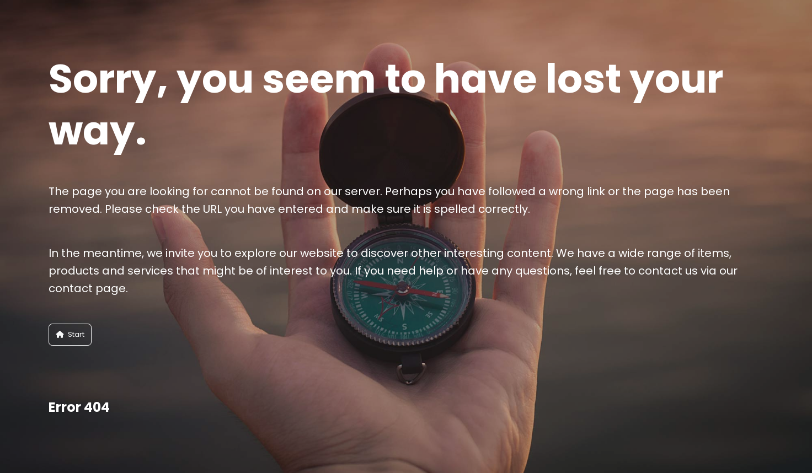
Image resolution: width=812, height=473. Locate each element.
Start (70, 334)
